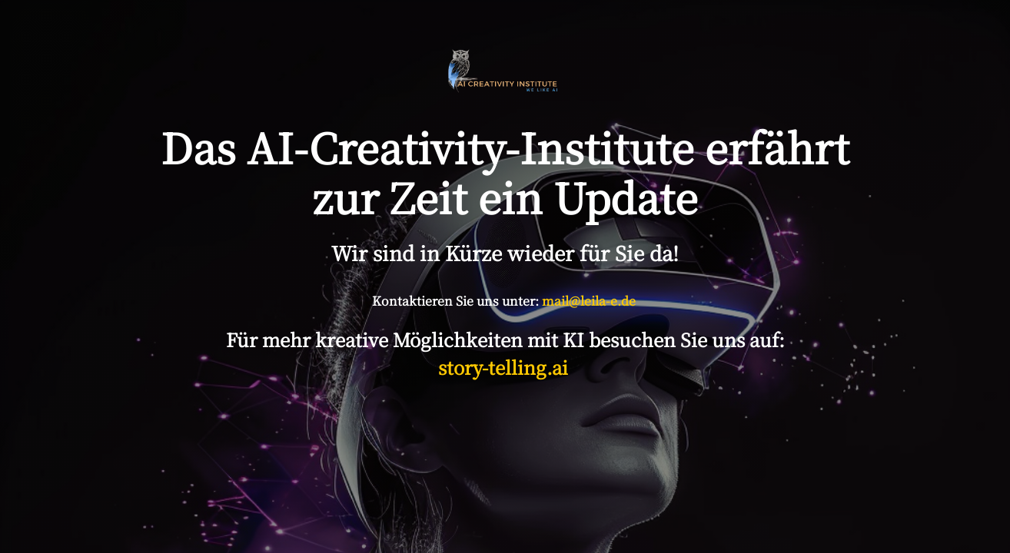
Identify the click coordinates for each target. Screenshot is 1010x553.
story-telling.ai (505, 366)
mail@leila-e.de (589, 301)
